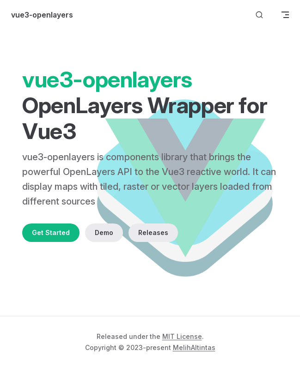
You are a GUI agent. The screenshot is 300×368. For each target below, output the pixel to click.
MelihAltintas (194, 347)
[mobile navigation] (285, 15)
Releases (153, 232)
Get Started (51, 232)
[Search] (259, 15)
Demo (104, 232)
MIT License (182, 336)
